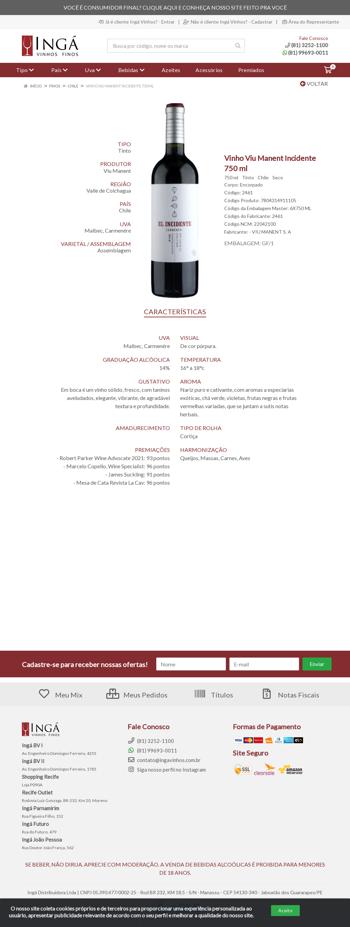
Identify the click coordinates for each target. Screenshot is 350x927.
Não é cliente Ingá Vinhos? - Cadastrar (227, 21)
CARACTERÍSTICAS (175, 311)
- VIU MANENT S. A (270, 232)
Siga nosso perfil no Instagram (166, 769)
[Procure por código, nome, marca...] (169, 46)
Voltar (314, 83)
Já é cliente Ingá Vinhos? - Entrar (137, 21)
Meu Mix (60, 695)
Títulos (213, 695)
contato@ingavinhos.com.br (164, 760)
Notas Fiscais (290, 695)
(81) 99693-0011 (305, 53)
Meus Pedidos (136, 695)
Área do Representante (310, 21)
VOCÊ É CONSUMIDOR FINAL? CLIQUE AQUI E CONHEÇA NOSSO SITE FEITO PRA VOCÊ (175, 7)
